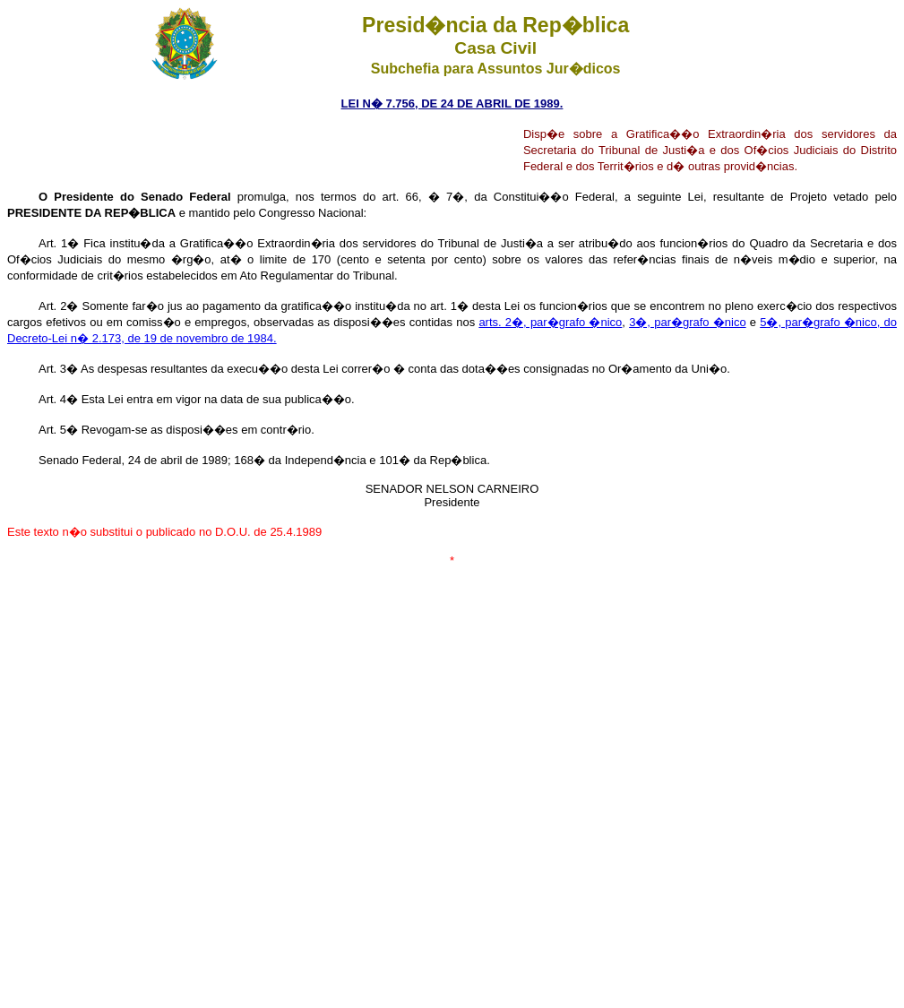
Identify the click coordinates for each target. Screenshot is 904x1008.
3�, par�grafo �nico (687, 322)
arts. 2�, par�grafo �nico (550, 322)
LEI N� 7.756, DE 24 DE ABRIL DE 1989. (452, 103)
